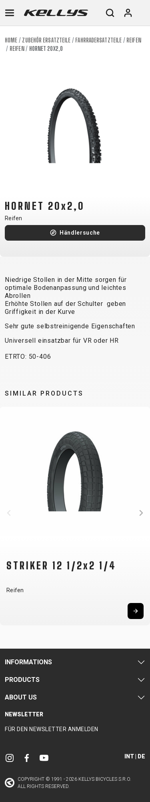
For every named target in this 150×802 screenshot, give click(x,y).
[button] (9, 513)
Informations (28, 662)
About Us (21, 697)
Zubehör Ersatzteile (46, 40)
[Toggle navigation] (9, 13)
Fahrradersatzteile (98, 40)
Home (11, 40)
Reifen (133, 40)
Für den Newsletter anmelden (51, 729)
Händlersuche (80, 232)
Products (22, 679)
